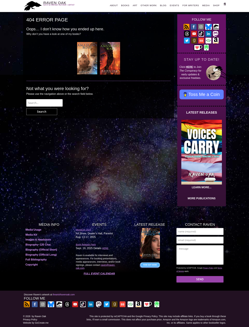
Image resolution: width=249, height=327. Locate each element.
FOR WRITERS (190, 5)
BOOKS (125, 5)
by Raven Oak (39, 316)
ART (135, 5)
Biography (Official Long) (41, 254)
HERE (189, 67)
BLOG (163, 5)
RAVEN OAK (63, 5)
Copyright (31, 264)
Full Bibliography (36, 259)
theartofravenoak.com (64, 294)
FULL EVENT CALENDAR (99, 273)
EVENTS (174, 5)
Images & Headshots (38, 239)
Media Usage (33, 229)
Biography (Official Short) (41, 249)
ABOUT (114, 5)
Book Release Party (86, 244)
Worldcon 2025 (83, 229)
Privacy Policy (208, 268)
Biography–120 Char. (38, 244)
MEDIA (206, 5)
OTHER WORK (149, 5)
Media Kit (31, 234)
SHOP (216, 5)
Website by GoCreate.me (36, 322)
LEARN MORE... (202, 187)
